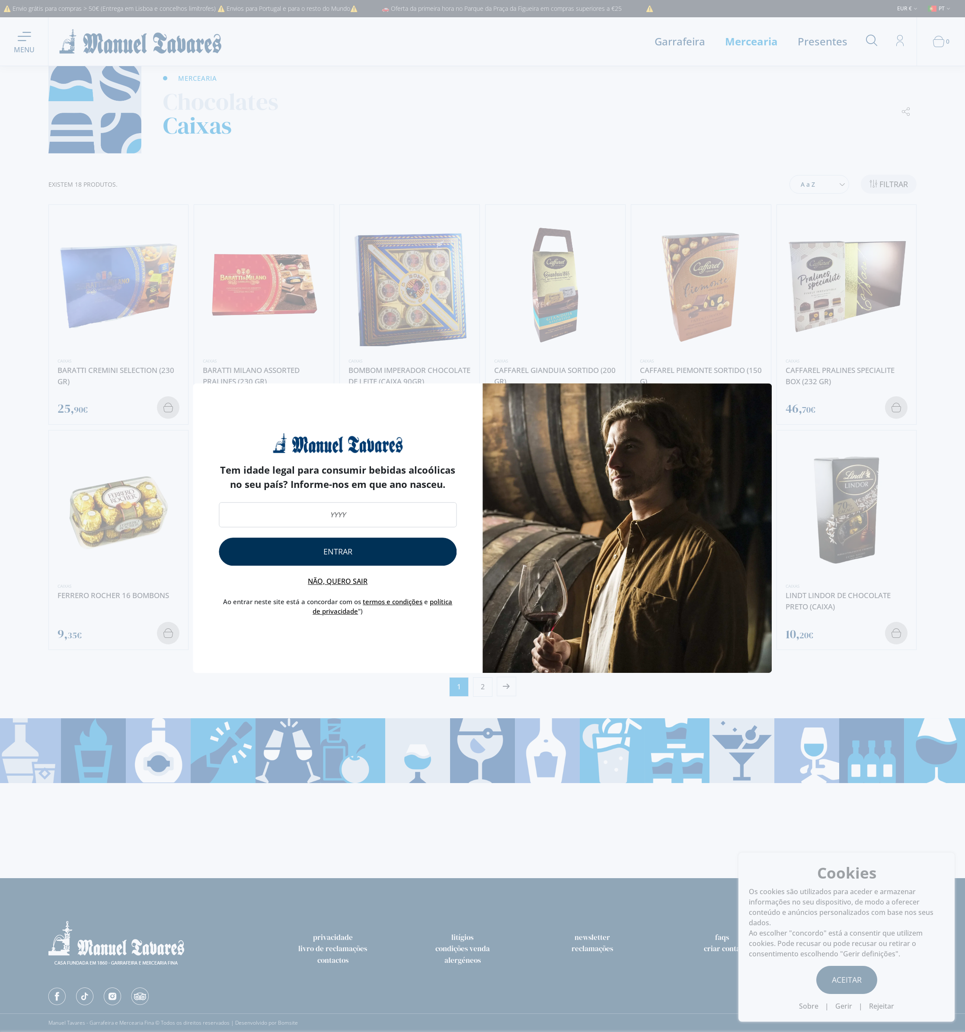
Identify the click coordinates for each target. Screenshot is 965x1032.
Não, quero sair (337, 581)
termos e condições (392, 601)
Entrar (337, 551)
